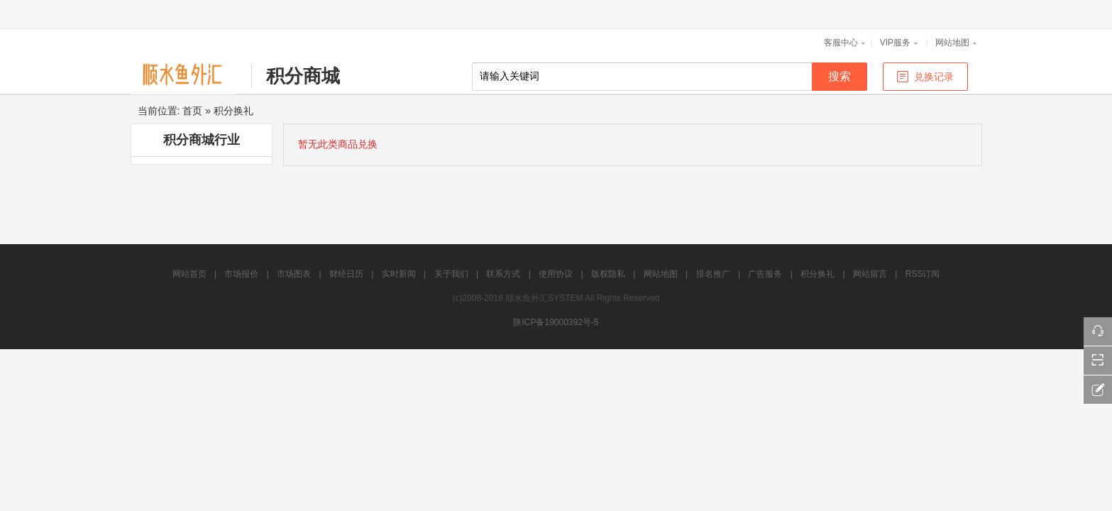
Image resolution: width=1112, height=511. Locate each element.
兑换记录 (934, 76)
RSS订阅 (922, 274)
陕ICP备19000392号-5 (555, 322)
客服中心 (841, 43)
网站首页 (189, 274)
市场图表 (294, 274)
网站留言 (870, 274)
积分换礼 (233, 110)
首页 (192, 110)
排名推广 (713, 274)
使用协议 (556, 274)
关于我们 (451, 274)
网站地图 (952, 43)
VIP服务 (895, 43)
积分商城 (303, 76)
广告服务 (765, 274)
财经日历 (346, 274)
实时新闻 (399, 274)
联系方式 (503, 274)
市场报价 (241, 274)
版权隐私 (608, 274)
